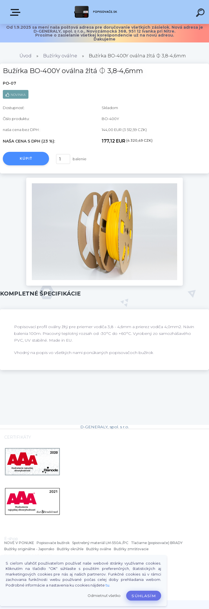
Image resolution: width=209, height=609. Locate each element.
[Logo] (96, 12)
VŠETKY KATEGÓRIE (16, 12)
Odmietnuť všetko (104, 596)
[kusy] (63, 159)
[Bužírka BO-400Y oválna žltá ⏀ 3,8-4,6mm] (104, 179)
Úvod (25, 55)
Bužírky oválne (60, 55)
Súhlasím (144, 596)
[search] (201, 13)
